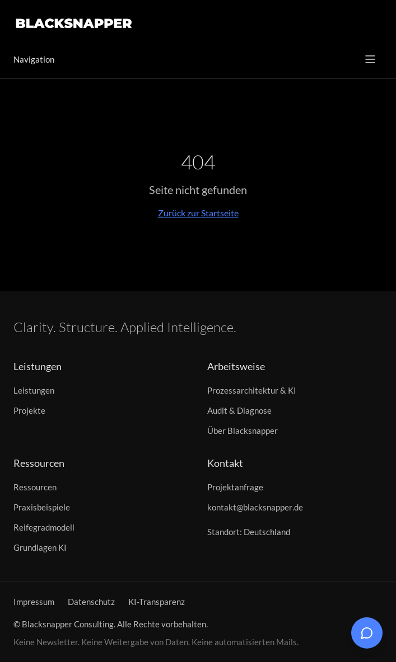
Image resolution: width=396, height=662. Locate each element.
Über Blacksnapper (242, 430)
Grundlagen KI (40, 547)
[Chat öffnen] (367, 633)
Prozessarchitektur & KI (251, 390)
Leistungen (33, 390)
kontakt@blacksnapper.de (255, 507)
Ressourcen (35, 487)
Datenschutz (91, 602)
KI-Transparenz (156, 602)
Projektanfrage (235, 487)
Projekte (29, 410)
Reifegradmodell (43, 527)
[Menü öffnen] (370, 59)
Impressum (33, 602)
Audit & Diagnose (239, 410)
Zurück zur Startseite (198, 212)
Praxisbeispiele (41, 507)
